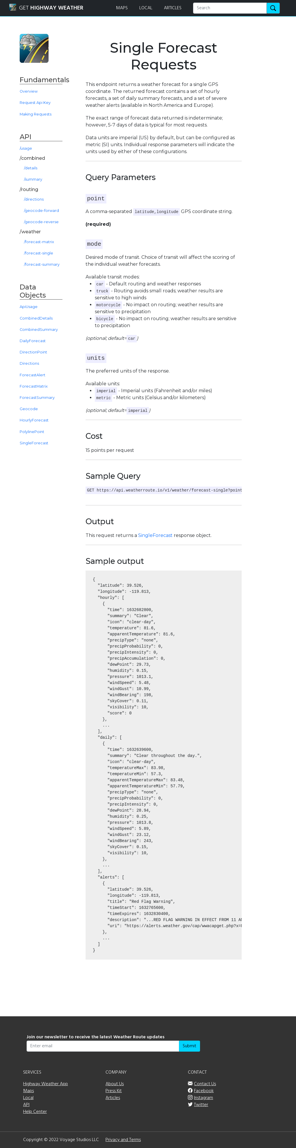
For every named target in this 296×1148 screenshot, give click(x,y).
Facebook (204, 1091)
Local (28, 1098)
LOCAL (145, 8)
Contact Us (205, 1084)
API (26, 1105)
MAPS (122, 8)
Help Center (35, 1112)
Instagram (203, 1098)
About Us (115, 1084)
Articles (113, 1098)
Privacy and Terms (123, 1140)
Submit (189, 1046)
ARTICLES (173, 8)
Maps (28, 1091)
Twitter (201, 1105)
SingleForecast (155, 535)
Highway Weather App (45, 1084)
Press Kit (114, 1091)
